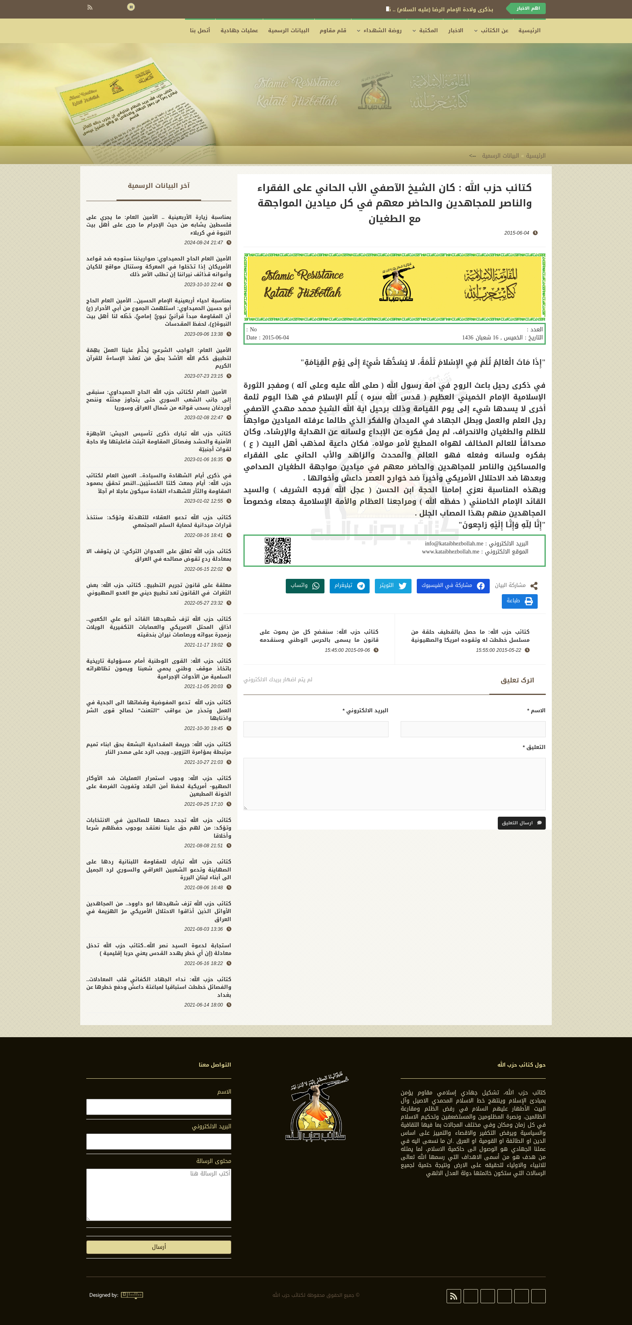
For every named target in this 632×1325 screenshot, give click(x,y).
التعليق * (534, 747)
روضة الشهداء (383, 30)
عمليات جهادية (239, 30)
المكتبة (428, 30)
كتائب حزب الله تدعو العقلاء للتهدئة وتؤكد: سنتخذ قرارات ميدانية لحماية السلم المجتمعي (158, 521)
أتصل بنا (200, 30)
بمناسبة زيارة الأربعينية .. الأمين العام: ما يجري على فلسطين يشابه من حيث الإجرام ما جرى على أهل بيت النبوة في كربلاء (158, 225)
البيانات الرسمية (289, 30)
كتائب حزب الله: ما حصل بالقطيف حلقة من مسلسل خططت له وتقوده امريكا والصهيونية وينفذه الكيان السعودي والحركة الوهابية (470, 640)
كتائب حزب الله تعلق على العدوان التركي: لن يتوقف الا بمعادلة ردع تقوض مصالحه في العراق (158, 555)
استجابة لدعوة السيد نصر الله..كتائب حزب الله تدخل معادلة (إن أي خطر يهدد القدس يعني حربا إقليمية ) (158, 949)
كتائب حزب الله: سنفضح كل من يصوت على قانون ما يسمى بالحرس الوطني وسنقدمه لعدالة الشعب (319, 640)
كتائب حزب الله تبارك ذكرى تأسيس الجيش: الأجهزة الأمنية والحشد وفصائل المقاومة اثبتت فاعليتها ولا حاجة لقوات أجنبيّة (158, 441)
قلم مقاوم (333, 30)
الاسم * (536, 711)
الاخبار (456, 30)
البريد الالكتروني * (366, 711)
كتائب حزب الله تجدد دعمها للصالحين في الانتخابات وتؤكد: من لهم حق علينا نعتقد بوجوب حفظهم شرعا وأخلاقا (158, 828)
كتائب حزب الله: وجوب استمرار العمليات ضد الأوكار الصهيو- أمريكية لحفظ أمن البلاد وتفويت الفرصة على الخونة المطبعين (158, 786)
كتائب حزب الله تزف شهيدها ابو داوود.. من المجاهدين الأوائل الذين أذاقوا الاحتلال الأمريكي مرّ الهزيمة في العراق (158, 911)
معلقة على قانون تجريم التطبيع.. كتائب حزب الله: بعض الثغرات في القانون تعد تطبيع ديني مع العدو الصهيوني (158, 589)
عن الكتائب (494, 30)
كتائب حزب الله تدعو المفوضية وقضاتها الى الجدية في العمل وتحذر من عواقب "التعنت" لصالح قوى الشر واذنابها (158, 710)
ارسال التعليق (522, 823)
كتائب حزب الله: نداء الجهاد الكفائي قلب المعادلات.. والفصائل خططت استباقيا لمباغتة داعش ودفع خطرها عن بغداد (158, 987)
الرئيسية (529, 30)
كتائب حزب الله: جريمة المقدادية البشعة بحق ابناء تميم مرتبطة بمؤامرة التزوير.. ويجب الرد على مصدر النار (158, 748)
